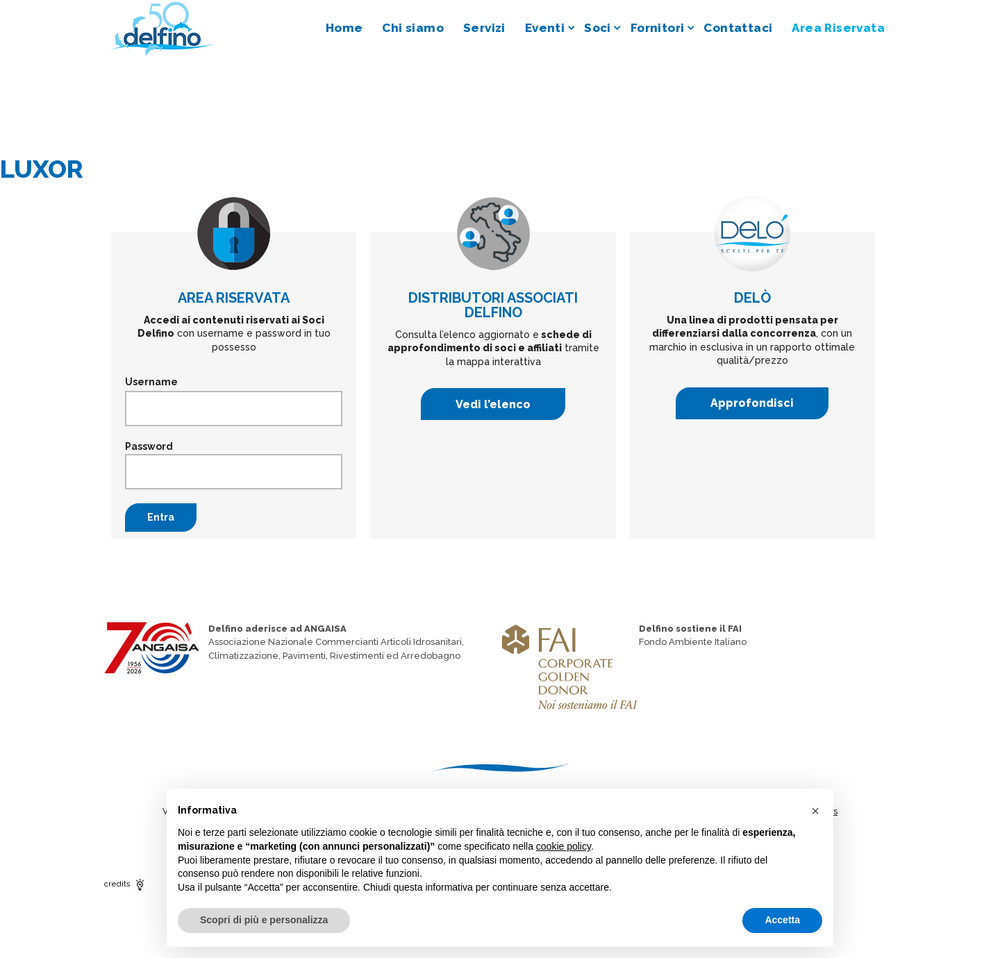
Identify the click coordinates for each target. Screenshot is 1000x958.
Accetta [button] (782, 919)
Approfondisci (752, 403)
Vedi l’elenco (493, 404)
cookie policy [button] (563, 846)
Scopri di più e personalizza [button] (264, 919)
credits (125, 884)
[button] (815, 811)
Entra (160, 517)
